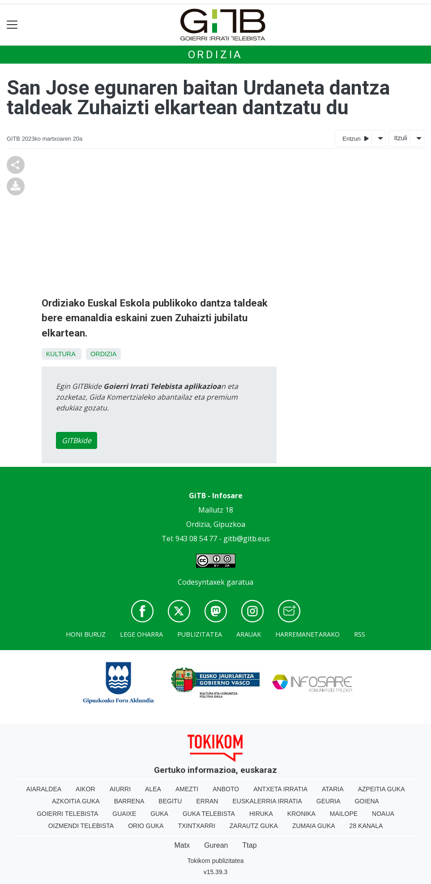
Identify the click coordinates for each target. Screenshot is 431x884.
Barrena (129, 801)
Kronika (301, 813)
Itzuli (400, 138)
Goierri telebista (67, 813)
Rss (359, 634)
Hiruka (261, 813)
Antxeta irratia (280, 789)
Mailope (344, 813)
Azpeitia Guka (381, 789)
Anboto (226, 789)
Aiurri (120, 789)
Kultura (60, 354)
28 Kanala (366, 825)
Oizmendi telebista (81, 825)
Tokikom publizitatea (215, 860)
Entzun (355, 138)
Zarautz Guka (254, 825)
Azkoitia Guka (76, 801)
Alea (153, 789)
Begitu (170, 801)
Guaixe (124, 813)
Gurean (216, 845)
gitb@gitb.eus (246, 538)
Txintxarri (196, 825)
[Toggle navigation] (12, 25)
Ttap (250, 845)
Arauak (248, 634)
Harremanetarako (307, 634)
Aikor (85, 789)
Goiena (366, 801)
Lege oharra (141, 634)
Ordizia (215, 54)
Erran (207, 801)
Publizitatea (199, 634)
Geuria (328, 801)
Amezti (186, 789)
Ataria (333, 789)
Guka (159, 813)
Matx (182, 845)
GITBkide (76, 440)
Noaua (383, 813)
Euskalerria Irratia (267, 801)
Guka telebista (209, 813)
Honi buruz (86, 634)
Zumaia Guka (313, 825)
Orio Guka (145, 825)
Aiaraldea (43, 789)
